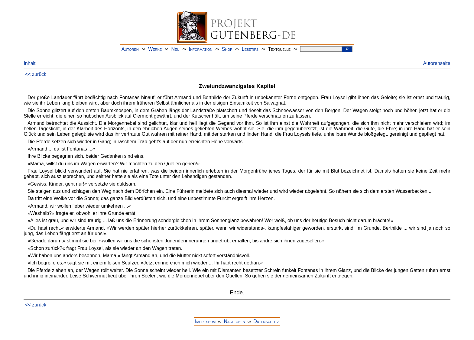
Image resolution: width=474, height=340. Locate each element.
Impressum (205, 321)
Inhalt (29, 63)
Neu (175, 49)
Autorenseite (436, 63)
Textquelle (279, 49)
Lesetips (250, 49)
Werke (155, 49)
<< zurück (35, 74)
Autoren (130, 49)
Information (201, 49)
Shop (227, 49)
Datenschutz (266, 321)
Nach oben (234, 321)
